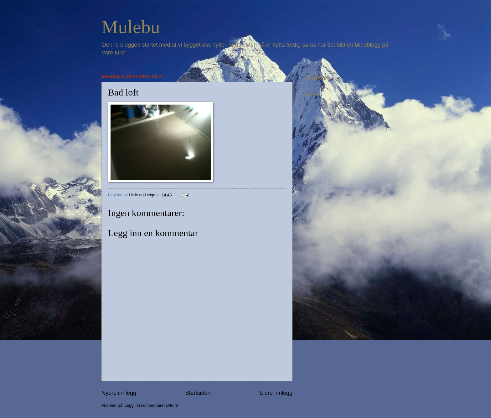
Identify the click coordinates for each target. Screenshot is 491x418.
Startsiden (197, 393)
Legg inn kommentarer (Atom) (151, 405)
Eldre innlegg (276, 393)
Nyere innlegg (118, 393)
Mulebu (130, 27)
